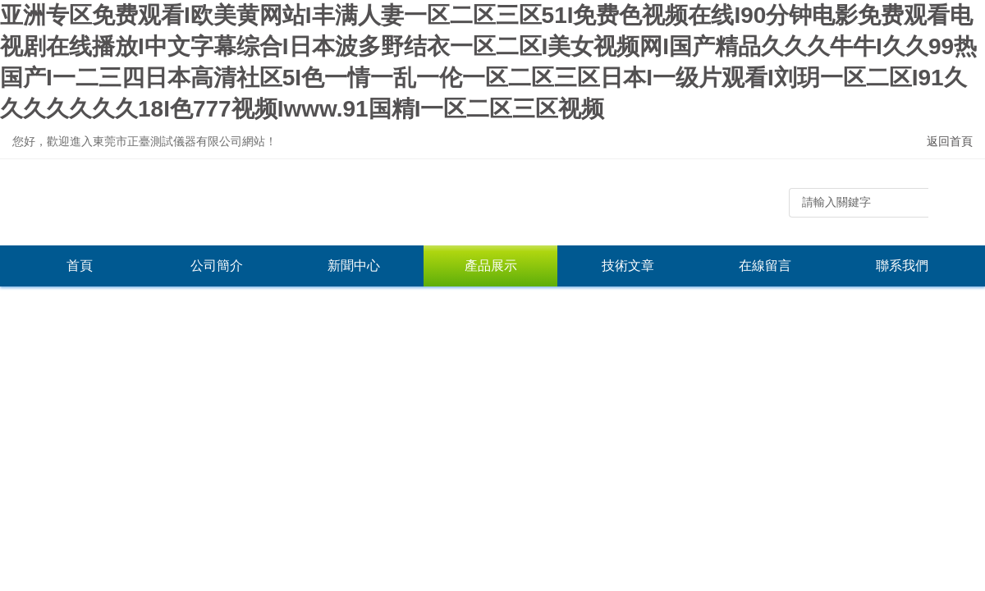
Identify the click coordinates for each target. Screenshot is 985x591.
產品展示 (491, 266)
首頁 (79, 266)
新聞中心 (354, 266)
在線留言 (765, 266)
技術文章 (628, 266)
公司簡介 (216, 266)
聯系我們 (902, 266)
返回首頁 (950, 141)
